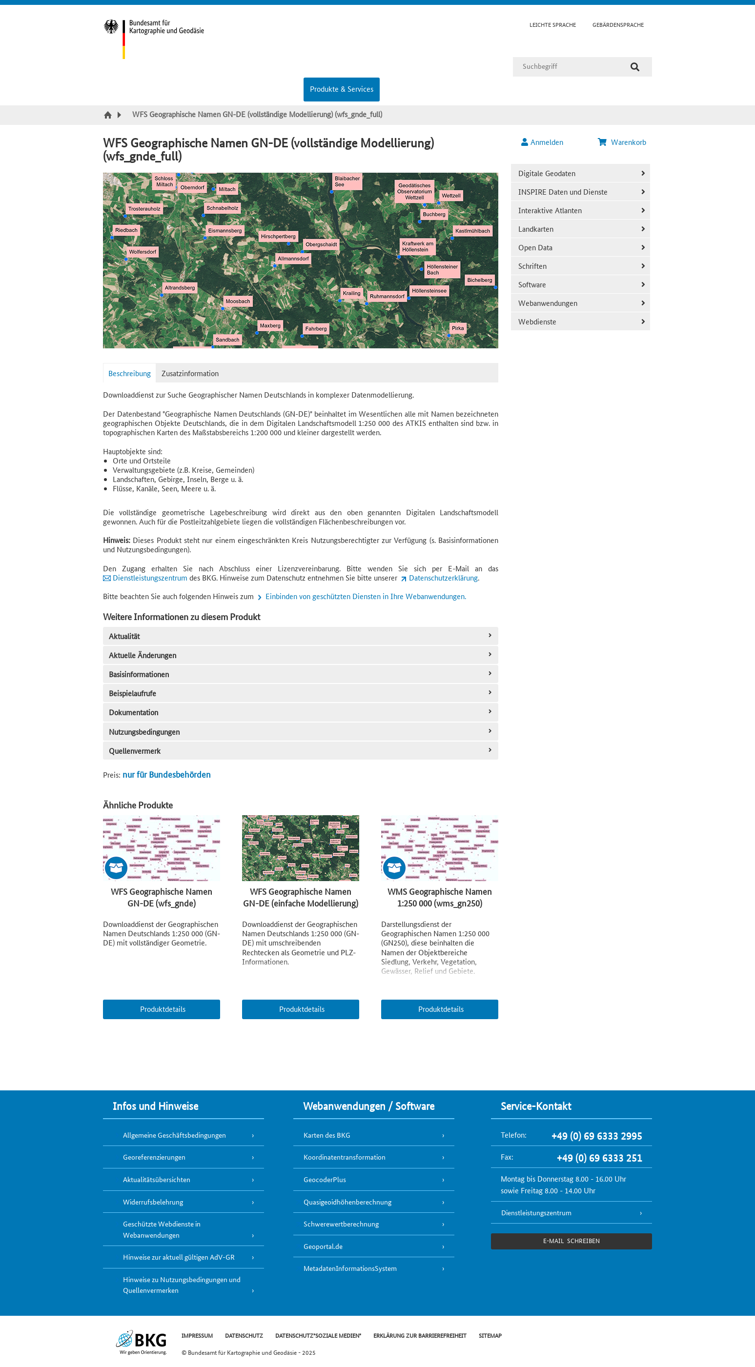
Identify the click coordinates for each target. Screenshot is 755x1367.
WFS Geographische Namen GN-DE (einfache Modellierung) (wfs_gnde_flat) (300, 902)
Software (532, 284)
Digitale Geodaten (546, 173)
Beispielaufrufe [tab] (301, 693)
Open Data (535, 247)
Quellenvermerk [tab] (301, 750)
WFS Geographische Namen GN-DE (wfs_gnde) (161, 896)
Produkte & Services (341, 88)
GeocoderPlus (325, 1179)
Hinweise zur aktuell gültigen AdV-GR (179, 1257)
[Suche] (635, 67)
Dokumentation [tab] (301, 712)
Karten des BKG (327, 1135)
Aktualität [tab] (301, 636)
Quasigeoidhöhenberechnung (347, 1201)
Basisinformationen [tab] (301, 674)
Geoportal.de (323, 1246)
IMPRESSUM (197, 1335)
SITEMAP (490, 1335)
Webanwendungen (547, 303)
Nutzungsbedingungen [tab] (301, 731)
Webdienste (537, 321)
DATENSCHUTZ (244, 1335)
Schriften (532, 266)
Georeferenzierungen (154, 1157)
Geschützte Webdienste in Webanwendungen (162, 1229)
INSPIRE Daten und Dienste (563, 191)
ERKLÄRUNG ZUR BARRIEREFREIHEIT (420, 1335)
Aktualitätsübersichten (156, 1179)
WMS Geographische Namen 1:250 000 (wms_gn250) (440, 896)
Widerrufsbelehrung (153, 1201)
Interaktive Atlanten (550, 210)
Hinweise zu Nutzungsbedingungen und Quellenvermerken (182, 1284)
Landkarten (535, 228)
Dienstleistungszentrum (150, 577)
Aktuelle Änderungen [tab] (301, 655)
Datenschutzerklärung (443, 577)
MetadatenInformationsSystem (350, 1268)
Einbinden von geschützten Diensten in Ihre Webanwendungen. (365, 596)
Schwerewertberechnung (341, 1223)
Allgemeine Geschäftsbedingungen (174, 1135)
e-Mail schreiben (571, 1240)
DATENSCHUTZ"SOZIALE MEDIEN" (318, 1335)
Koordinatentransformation (345, 1157)
